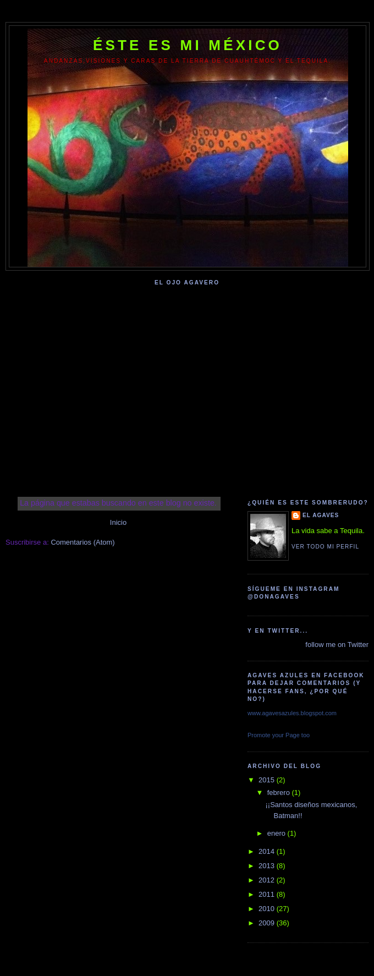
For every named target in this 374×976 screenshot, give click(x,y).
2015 (267, 780)
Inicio (118, 522)
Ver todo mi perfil (325, 547)
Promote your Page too (279, 735)
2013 (267, 866)
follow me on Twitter (337, 644)
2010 (267, 908)
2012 (267, 880)
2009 (267, 923)
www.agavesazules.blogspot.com (292, 713)
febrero (279, 792)
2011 (267, 894)
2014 (267, 851)
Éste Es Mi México (187, 45)
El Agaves (320, 515)
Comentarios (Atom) (82, 542)
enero (277, 833)
